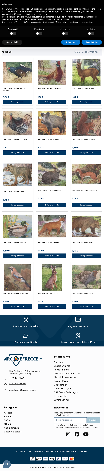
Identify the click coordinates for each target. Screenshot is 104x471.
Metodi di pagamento (65, 377)
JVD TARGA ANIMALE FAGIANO (49, 89)
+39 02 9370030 (17, 378)
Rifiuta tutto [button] (71, 42)
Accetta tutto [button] (92, 42)
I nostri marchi (61, 369)
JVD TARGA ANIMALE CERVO (83, 89)
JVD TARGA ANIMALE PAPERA (14, 242)
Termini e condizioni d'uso (67, 373)
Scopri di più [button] (12, 42)
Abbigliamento (11, 428)
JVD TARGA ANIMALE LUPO (13, 192)
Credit (85, 451)
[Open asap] (7, 464)
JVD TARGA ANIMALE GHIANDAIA (15, 293)
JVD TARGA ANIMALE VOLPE (48, 242)
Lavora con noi (61, 400)
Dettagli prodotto (17, 102)
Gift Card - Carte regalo (66, 392)
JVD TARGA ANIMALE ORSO (82, 242)
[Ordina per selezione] (87, 52)
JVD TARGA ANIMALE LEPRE (48, 293)
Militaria (8, 424)
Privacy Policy (61, 381)
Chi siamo (59, 362)
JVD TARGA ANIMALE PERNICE (83, 293)
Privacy (55, 467)
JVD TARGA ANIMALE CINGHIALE (50, 139)
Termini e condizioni (68, 467)
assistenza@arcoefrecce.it (23, 390)
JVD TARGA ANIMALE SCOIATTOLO (85, 139)
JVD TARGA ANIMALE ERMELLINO (84, 190)
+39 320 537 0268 (17, 384)
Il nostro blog (60, 396)
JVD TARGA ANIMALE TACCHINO (15, 139)
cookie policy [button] (41, 14)
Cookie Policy (60, 385)
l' (82, 425)
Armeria (8, 416)
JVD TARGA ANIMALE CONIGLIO (49, 190)
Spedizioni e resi (62, 366)
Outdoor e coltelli (13, 431)
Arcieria (8, 413)
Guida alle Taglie (62, 388)
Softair (7, 420)
